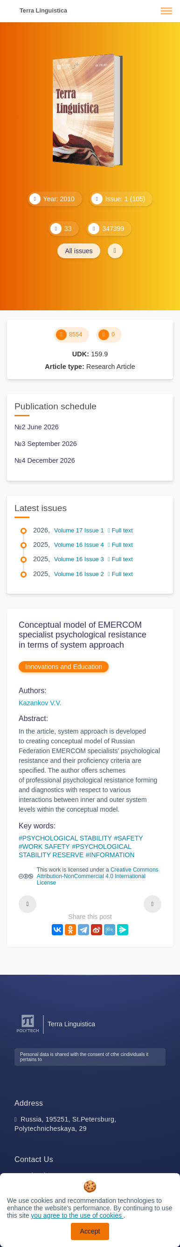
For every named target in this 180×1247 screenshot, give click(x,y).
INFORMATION (112, 855)
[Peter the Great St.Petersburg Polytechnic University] (27, 1033)
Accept (90, 1231)
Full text (120, 530)
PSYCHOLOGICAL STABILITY (67, 838)
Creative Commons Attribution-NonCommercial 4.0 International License (98, 876)
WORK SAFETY (46, 846)
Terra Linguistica (43, 10)
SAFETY (130, 838)
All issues (78, 251)
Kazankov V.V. (40, 703)
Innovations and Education (63, 666)
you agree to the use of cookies (77, 1215)
